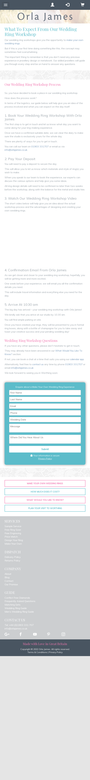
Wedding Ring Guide (16, 608)
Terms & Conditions (37, 652)
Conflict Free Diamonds (17, 597)
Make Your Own (13, 543)
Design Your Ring (14, 540)
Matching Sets (12, 604)
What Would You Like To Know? (45, 500)
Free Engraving (13, 533)
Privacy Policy (45, 458)
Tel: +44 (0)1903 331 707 (19, 625)
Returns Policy (12, 560)
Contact (9, 580)
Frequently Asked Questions (20, 601)
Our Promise (11, 584)
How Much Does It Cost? (45, 491)
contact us (38, 364)
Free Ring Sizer (13, 529)
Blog (7, 577)
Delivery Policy (13, 556)
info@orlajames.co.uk (16, 149)
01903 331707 (40, 146)
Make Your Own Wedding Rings (45, 483)
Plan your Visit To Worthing (45, 508)
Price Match (11, 536)
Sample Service (13, 526)
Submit (45, 449)
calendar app (77, 359)
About (8, 573)
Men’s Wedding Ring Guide (19, 611)
